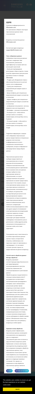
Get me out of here (22, 371)
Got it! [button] (17, 389)
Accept (9, 371)
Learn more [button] (6, 384)
